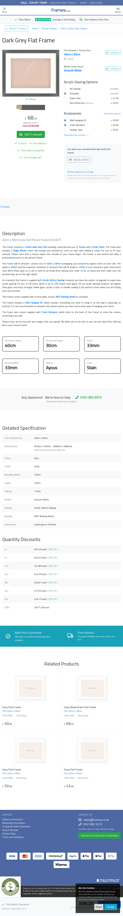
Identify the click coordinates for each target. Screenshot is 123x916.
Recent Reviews (10, 830)
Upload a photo (79, 159)
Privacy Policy (9, 833)
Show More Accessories (76, 135)
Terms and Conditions (13, 837)
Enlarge (31, 99)
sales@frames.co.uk (96, 819)
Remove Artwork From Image (80, 171)
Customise (112, 52)
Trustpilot (5, 206)
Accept (110, 907)
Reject (99, 907)
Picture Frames (49, 28)
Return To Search (16, 28)
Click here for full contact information (99, 835)
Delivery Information (12, 819)
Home (35, 28)
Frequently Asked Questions (16, 826)
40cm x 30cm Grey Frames (74, 28)
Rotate (69, 58)
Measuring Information (13, 823)
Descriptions (112, 113)
